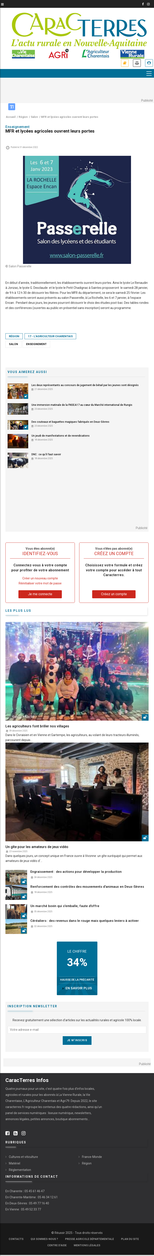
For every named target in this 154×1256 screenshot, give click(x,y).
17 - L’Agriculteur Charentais (50, 336)
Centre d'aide (57, 1245)
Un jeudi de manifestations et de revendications (60, 435)
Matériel (14, 1163)
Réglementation (20, 1170)
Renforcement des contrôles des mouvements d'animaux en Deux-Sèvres (87, 887)
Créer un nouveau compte (40, 578)
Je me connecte (149, 63)
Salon (13, 344)
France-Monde (92, 1157)
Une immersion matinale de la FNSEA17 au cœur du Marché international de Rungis (81, 404)
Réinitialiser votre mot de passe (40, 583)
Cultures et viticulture (23, 1157)
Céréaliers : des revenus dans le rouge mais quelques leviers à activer (84, 921)
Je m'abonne (125, 63)
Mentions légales (87, 1245)
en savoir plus (79, 988)
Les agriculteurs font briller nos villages (37, 726)
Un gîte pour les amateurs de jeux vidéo (36, 847)
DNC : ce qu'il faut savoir (46, 454)
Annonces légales (137, 63)
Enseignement (36, 344)
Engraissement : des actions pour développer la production (76, 872)
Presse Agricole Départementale (89, 1239)
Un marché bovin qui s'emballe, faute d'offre (64, 906)
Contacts (16, 1239)
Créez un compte (114, 594)
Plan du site (130, 1239)
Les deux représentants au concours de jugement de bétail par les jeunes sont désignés (85, 385)
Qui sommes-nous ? (44, 1239)
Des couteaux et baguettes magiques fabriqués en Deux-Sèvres (70, 422)
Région (14, 336)
